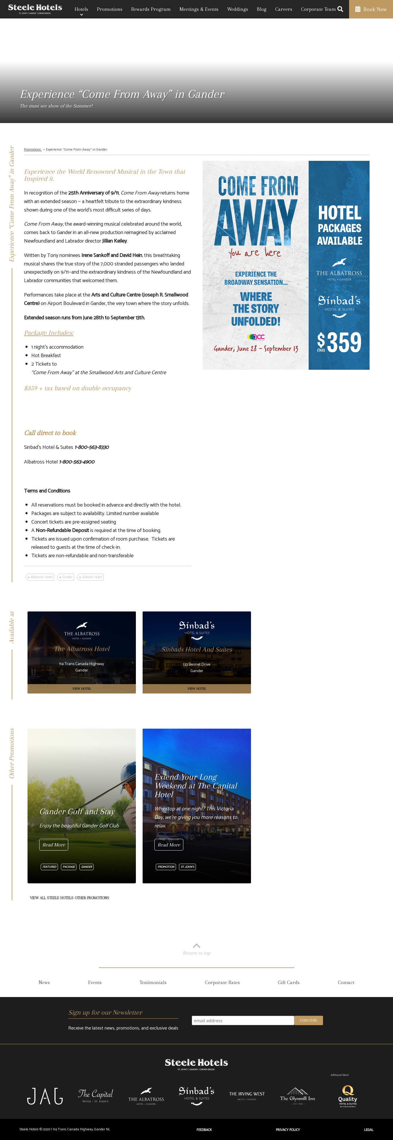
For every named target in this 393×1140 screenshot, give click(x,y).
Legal (368, 1130)
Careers (283, 9)
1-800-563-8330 (91, 447)
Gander (67, 577)
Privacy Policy (288, 1130)
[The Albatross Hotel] (82, 652)
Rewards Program (151, 9)
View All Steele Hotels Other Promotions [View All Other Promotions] (69, 898)
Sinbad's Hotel (92, 577)
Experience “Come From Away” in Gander (76, 149)
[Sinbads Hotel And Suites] (197, 652)
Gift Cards (289, 982)
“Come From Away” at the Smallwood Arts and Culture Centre (98, 373)
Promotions (109, 9)
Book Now (371, 9)
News (44, 982)
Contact (346, 982)
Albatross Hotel (41, 577)
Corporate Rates (222, 982)
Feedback (204, 1130)
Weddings (237, 9)
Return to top (196, 948)
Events (95, 982)
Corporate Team (318, 9)
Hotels (81, 9)
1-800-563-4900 (76, 462)
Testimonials (153, 982)
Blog (261, 9)
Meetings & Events (199, 9)
